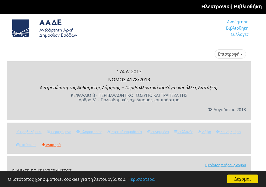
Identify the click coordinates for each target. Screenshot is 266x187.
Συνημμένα (158, 131)
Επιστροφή (230, 54)
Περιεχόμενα (59, 131)
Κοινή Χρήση (228, 131)
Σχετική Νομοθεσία (124, 131)
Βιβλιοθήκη (237, 28)
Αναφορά (51, 144)
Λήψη (204, 131)
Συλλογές (240, 34)
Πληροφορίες (89, 131)
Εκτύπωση (26, 144)
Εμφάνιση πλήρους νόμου (225, 165)
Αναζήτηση (238, 22)
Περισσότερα (141, 179)
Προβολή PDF (29, 131)
